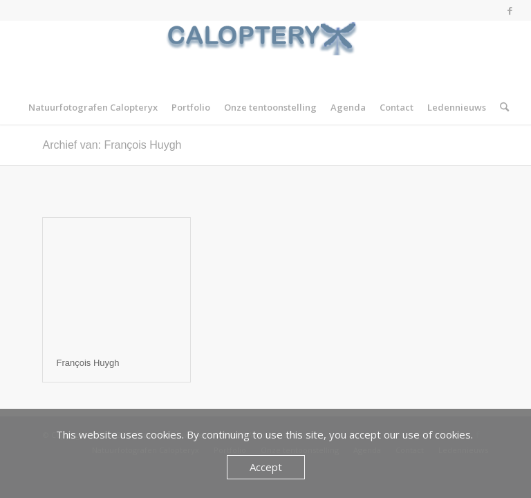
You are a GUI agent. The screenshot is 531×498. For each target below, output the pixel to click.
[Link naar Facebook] (510, 10)
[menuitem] (93, 107)
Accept (266, 467)
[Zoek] (501, 107)
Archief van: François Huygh (112, 145)
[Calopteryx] (265, 55)
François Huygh (88, 363)
